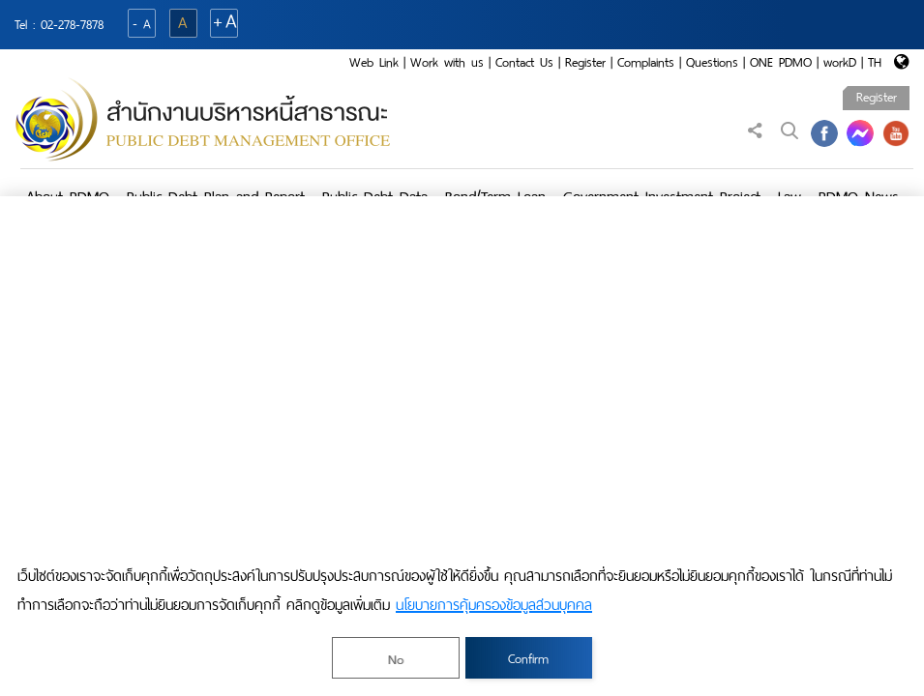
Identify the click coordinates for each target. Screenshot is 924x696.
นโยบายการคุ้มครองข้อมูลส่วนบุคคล (494, 605)
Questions (712, 62)
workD (839, 62)
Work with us (447, 62)
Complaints (645, 62)
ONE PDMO (781, 62)
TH (874, 62)
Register (585, 62)
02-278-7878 (72, 25)
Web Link (374, 62)
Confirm (528, 659)
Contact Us (524, 62)
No (395, 660)
